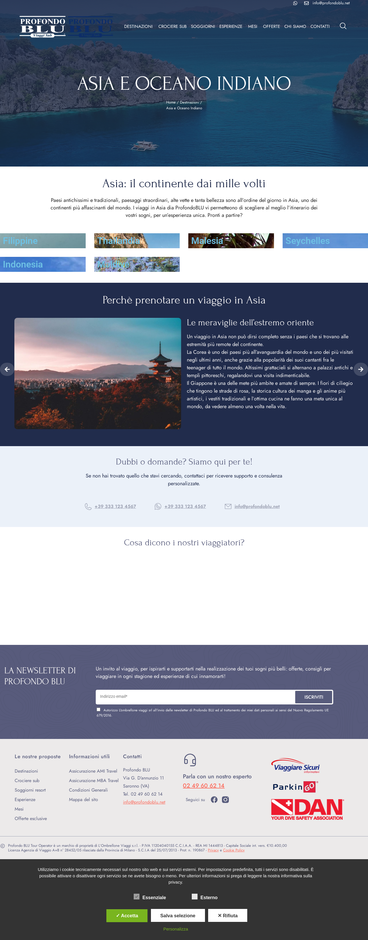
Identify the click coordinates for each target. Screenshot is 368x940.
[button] (7, 369)
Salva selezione (177, 915)
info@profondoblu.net (257, 506)
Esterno (205, 896)
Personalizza (175, 928)
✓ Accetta (127, 915)
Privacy (213, 850)
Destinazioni (189, 102)
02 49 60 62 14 (204, 786)
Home (171, 102)
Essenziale (150, 896)
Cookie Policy (234, 850)
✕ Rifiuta (228, 915)
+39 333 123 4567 (115, 506)
